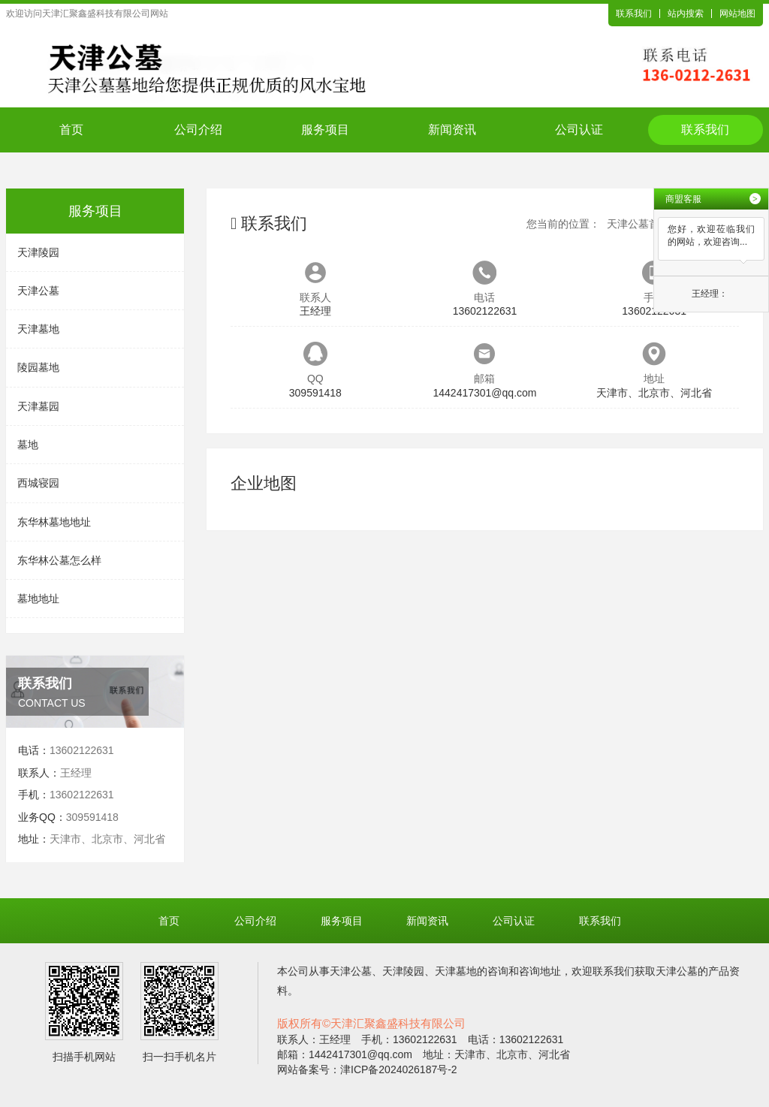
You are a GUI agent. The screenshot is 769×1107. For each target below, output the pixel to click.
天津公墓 (38, 291)
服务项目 (325, 129)
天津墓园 (38, 406)
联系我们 (634, 13)
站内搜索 (686, 13)
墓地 (27, 445)
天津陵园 (38, 252)
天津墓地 (38, 329)
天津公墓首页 (638, 224)
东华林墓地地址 (54, 522)
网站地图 (737, 13)
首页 (71, 129)
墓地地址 (38, 599)
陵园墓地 (38, 367)
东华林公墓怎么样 (59, 560)
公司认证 (579, 129)
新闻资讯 (452, 129)
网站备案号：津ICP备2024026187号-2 (367, 1069)
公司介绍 (198, 129)
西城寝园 (38, 483)
